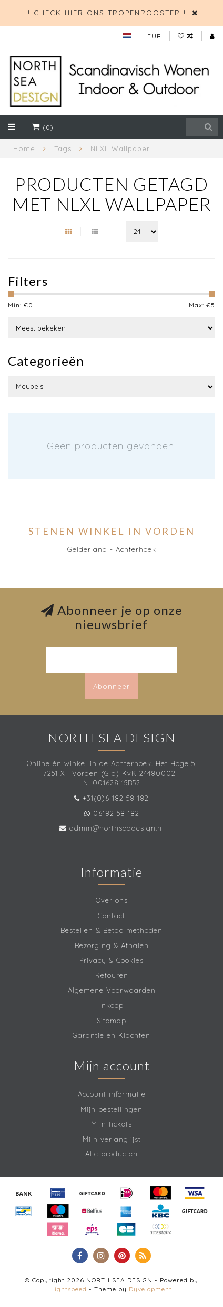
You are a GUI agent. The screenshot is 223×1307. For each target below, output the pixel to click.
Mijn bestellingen (111, 1109)
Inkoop (111, 1005)
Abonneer (111, 686)
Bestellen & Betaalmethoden (111, 930)
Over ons (112, 900)
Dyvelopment (150, 1289)
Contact (111, 915)
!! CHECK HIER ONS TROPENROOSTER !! (107, 12)
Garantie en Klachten (111, 1035)
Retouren (111, 975)
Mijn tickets (111, 1124)
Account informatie (112, 1094)
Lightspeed (69, 1289)
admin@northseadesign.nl (116, 828)
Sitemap (111, 1020)
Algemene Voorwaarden (112, 990)
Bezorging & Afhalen (112, 945)
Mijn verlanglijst (112, 1139)
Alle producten (111, 1154)
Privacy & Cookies (111, 960)
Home (24, 148)
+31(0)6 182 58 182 (116, 798)
